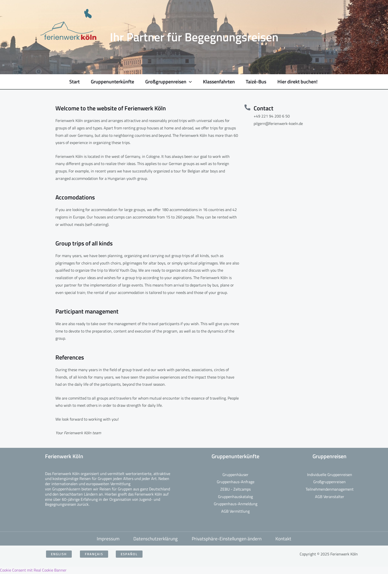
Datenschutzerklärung (155, 538)
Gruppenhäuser (235, 475)
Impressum (107, 538)
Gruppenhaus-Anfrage (235, 482)
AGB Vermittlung (235, 511)
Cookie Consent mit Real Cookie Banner (33, 570)
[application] (185, 81)
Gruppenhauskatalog (235, 497)
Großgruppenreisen (329, 482)
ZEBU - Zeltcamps (235, 489)
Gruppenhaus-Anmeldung (235, 504)
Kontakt (285, 538)
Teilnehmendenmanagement (330, 489)
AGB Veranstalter (329, 497)
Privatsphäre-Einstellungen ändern (227, 538)
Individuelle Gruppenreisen (329, 475)
